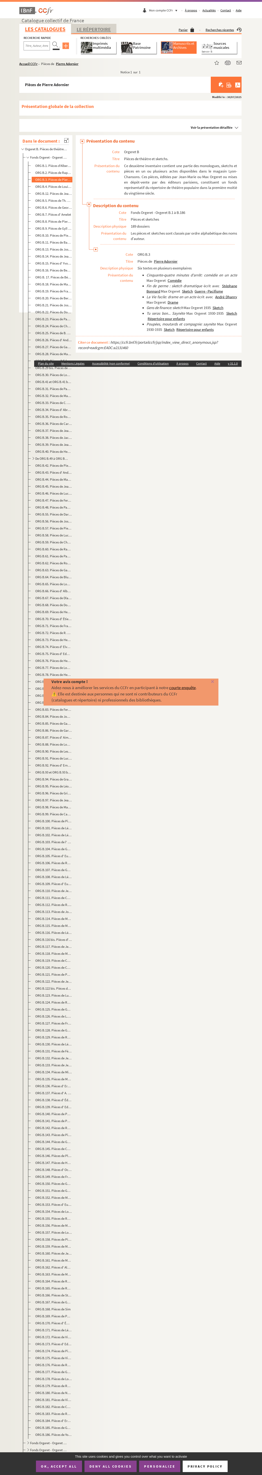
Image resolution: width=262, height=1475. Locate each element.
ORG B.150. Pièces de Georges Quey (53, 1183)
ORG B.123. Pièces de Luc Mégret (53, 995)
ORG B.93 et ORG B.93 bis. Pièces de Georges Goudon (53, 772)
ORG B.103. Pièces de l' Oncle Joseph (53, 842)
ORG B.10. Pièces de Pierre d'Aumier (53, 235)
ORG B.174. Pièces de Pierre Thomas (53, 1351)
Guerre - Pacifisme (209, 291)
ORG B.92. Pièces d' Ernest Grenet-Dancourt (53, 765)
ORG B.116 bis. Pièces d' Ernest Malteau (53, 939)
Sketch (187, 291)
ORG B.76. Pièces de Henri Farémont (53, 661)
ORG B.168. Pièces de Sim (53, 1309)
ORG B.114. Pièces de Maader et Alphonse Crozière (53, 919)
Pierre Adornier (67, 64)
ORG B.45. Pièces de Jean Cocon (53, 486)
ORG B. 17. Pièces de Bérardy (53, 277)
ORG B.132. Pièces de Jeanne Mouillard (53, 1058)
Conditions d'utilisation (153, 363)
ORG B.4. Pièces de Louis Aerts (53, 186)
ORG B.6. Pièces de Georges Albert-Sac (53, 207)
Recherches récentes (224, 30)
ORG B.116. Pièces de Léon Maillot (53, 932)
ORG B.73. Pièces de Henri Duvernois (53, 640)
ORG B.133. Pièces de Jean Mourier (53, 1065)
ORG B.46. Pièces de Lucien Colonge (53, 493)
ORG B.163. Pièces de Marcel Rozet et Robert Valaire (53, 1274)
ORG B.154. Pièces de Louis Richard (53, 1211)
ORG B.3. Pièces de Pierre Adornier (53, 179)
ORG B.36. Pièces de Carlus (53, 423)
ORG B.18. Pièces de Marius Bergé (53, 284)
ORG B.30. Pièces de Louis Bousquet (53, 375)
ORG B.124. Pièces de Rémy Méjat (53, 1002)
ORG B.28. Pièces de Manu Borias (53, 354)
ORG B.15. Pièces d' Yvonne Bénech (53, 263)
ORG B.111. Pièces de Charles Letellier (53, 898)
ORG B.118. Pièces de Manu (53, 953)
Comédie (175, 280)
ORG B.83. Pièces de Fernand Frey (53, 709)
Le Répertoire (94, 29)
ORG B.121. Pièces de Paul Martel (53, 974)
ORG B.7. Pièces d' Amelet (53, 214)
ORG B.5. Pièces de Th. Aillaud (53, 200)
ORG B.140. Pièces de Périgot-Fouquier (53, 1114)
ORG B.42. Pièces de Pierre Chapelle (53, 465)
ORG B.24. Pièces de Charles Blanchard (53, 326)
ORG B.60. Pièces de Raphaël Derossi (53, 549)
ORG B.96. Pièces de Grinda (53, 793)
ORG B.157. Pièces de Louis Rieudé (53, 1232)
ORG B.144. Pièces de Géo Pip (53, 1142)
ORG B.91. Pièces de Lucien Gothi (53, 758)
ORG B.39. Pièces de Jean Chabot (53, 444)
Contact (225, 10)
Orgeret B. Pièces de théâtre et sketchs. (46, 149)
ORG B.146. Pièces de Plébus (53, 1156)
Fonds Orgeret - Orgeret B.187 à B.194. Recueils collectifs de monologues (49, 1443)
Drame (173, 302)
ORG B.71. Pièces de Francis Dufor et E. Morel (53, 626)
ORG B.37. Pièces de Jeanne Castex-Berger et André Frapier (53, 430)
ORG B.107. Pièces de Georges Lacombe (53, 870)
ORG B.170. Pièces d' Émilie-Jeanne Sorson (53, 1323)
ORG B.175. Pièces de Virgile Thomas (53, 1358)
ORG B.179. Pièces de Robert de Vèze (53, 1386)
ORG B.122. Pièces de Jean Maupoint (53, 981)
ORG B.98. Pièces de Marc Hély (53, 807)
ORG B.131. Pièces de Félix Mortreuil (53, 1051)
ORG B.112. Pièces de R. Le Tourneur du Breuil (53, 905)
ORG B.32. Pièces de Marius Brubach (53, 396)
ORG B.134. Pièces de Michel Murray (53, 1072)
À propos (191, 10)
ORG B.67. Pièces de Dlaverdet (53, 598)
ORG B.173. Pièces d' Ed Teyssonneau (53, 1344)
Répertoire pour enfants (166, 318)
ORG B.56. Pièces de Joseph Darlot (53, 521)
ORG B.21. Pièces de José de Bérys (53, 305)
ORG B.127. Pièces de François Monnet (53, 1023)
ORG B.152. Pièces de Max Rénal (53, 1197)
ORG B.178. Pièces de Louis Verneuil (53, 1379)
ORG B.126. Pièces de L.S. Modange (53, 1016)
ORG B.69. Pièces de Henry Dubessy (53, 612)
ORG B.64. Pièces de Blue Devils (53, 577)
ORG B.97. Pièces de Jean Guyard (53, 800)
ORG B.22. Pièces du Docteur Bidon (53, 312)
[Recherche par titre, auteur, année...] (37, 45)
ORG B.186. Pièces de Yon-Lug (53, 1434)
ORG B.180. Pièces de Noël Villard (53, 1393)
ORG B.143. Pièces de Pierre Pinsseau (53, 1135)
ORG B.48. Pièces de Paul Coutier (53, 507)
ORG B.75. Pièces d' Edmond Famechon (53, 654)
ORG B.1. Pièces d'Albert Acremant (53, 166)
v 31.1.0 (233, 363)
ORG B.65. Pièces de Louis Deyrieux (53, 584)
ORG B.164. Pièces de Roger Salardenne (53, 1281)
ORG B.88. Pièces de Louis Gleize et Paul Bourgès (53, 744)
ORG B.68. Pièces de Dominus (53, 605)
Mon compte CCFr (164, 10)
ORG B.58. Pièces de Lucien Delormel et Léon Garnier (53, 535)
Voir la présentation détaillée (212, 127)
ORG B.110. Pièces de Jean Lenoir (53, 891)
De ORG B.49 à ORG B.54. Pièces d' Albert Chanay (51, 458)
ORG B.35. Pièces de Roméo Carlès (53, 417)
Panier (186, 30)
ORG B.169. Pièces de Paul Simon (53, 1316)
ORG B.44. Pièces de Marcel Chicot (53, 479)
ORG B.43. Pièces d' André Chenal (53, 472)
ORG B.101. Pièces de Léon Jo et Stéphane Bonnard (53, 828)
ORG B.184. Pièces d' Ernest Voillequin (53, 1421)
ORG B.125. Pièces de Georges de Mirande (53, 1009)
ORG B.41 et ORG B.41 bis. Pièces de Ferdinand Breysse (53, 382)
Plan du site (46, 363)
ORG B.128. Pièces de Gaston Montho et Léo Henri (53, 1030)
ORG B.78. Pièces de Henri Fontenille (53, 674)
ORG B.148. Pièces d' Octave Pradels (53, 1170)
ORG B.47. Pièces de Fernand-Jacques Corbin (53, 500)
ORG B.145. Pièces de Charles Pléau (53, 1149)
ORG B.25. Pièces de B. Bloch (53, 333)
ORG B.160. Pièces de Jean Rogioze (53, 1253)
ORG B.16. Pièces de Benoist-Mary (53, 270)
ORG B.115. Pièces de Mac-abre (53, 926)
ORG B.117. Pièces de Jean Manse (53, 946)
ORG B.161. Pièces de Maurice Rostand (53, 1260)
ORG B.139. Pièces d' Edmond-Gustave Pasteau (53, 1107)
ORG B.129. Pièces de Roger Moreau (53, 1037)
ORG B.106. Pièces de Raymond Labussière (53, 863)
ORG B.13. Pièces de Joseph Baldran (53, 249)
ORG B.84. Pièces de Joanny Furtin (53, 716)
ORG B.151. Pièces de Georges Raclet (53, 1190)
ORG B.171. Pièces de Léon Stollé (53, 1330)
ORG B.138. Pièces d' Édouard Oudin (53, 1100)
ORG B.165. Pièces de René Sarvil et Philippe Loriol (53, 1288)
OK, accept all (59, 1466)
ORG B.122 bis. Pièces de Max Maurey (53, 988)
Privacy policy (205, 1466)
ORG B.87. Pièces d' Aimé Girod (53, 737)
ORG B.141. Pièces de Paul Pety (53, 1121)
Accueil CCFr (28, 64)
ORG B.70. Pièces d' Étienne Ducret (53, 619)
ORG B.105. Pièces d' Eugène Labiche (53, 856)
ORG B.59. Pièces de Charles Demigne (53, 542)
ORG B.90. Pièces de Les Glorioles (53, 751)
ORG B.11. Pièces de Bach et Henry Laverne (53, 242)
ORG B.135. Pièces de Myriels (53, 1079)
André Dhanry (226, 296)
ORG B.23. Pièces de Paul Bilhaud (53, 319)
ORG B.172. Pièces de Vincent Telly (53, 1337)
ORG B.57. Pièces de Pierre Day (53, 528)
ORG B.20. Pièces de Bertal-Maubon (53, 298)
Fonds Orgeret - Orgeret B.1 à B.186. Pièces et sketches (49, 157)
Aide (239, 10)
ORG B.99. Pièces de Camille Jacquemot (53, 814)
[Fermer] (207, 682)
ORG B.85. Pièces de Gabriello (53, 723)
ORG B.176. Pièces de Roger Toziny (53, 1365)
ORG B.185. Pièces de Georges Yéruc (53, 1428)
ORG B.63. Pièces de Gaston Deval (53, 570)
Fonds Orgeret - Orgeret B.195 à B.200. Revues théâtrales (49, 1450)
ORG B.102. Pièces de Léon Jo (53, 835)
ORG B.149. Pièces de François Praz (53, 1177)
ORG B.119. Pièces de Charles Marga (53, 960)
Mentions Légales (72, 363)
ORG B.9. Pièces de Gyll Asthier (53, 228)
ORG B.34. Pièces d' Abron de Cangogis (53, 410)
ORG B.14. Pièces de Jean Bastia (53, 256)
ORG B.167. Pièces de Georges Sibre (53, 1302)
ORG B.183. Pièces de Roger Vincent (53, 1414)
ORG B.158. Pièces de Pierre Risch (53, 1239)
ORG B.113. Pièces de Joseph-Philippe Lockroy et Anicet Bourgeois (53, 912)
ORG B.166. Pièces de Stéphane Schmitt (53, 1295)
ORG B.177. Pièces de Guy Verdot (53, 1372)
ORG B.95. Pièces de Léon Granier (53, 786)
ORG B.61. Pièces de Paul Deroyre (53, 556)
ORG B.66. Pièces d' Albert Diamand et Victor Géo (53, 591)
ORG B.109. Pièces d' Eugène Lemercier (53, 884)
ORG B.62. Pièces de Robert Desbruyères (53, 563)
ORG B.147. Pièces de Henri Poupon (53, 1163)
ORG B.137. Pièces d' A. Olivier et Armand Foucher (53, 1093)
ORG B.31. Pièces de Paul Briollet (53, 389)
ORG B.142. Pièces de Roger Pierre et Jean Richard (53, 1128)
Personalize (159, 1466)
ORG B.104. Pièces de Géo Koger (53, 849)
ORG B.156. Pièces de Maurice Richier (53, 1225)
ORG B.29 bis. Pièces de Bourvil (53, 368)
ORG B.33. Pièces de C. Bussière (53, 403)
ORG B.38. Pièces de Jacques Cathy (53, 437)
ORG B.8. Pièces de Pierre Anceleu (53, 221)
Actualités (209, 10)
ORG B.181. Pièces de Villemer (53, 1400)
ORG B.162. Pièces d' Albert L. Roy (53, 1267)
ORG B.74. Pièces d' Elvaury (53, 647)
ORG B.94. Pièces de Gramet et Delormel (53, 779)
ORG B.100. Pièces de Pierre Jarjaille (53, 821)
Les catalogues (45, 29)
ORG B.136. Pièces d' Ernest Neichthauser (53, 1086)
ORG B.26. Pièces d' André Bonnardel (53, 340)
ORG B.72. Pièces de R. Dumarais (53, 633)
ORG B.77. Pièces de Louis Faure (53, 668)
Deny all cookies (110, 1466)
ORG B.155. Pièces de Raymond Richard (53, 1218)
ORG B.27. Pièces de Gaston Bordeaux (53, 347)
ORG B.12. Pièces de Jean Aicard (53, 193)
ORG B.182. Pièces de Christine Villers (53, 1407)
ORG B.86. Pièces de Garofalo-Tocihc (53, 730)
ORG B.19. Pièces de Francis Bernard (53, 291)
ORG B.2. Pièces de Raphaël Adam (53, 172)
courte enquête (182, 687)
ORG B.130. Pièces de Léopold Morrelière (53, 1044)
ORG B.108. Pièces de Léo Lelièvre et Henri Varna (53, 877)
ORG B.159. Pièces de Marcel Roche (53, 1246)
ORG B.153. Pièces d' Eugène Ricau (53, 1204)
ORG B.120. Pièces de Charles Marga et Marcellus (53, 967)
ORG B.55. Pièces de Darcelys (53, 514)
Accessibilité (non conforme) (111, 363)
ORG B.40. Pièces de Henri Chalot (53, 451)
